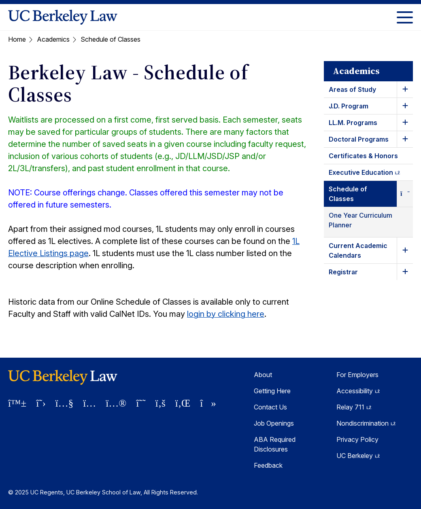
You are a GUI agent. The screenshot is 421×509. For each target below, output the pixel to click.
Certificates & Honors (363, 156)
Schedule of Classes (348, 194)
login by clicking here (225, 314)
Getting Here (272, 391)
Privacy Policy (357, 439)
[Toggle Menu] (405, 17)
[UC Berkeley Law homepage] (62, 17)
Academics (53, 39)
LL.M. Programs (353, 123)
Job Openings (274, 423)
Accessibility (358, 391)
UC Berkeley (358, 456)
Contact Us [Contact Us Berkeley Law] (270, 407)
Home (17, 39)
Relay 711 (353, 407)
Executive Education (371, 173)
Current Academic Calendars (358, 250)
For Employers (357, 375)
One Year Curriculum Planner (360, 220)
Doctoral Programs (359, 139)
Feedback (268, 465)
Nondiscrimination (365, 423)
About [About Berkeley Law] (263, 375)
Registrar (343, 272)
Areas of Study (352, 89)
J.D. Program (348, 106)
